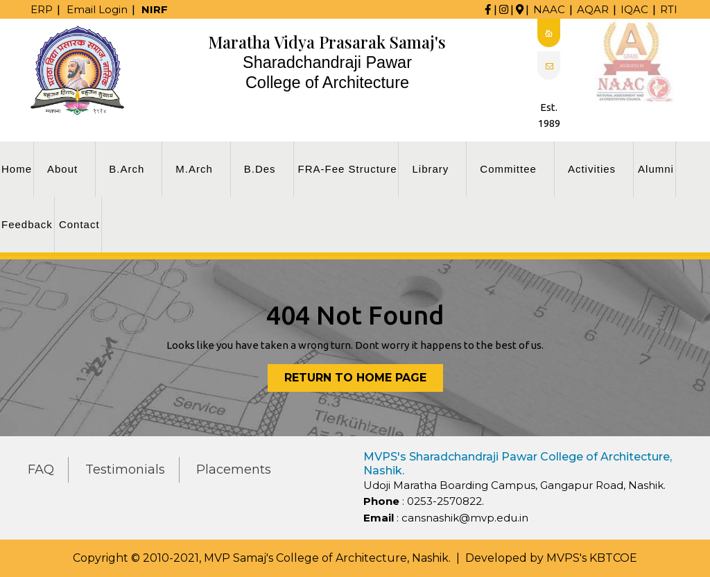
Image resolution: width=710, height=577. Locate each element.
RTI (668, 9)
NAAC (549, 9)
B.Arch (126, 169)
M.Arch (194, 169)
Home (16, 169)
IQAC (634, 9)
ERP (42, 9)
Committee (508, 169)
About (62, 169)
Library (430, 169)
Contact (79, 224)
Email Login (97, 9)
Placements (233, 469)
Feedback (27, 224)
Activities (592, 169)
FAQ (41, 469)
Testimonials (125, 469)
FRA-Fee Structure (347, 169)
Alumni (656, 169)
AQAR (593, 9)
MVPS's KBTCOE (591, 558)
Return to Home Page (363, 380)
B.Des (260, 169)
